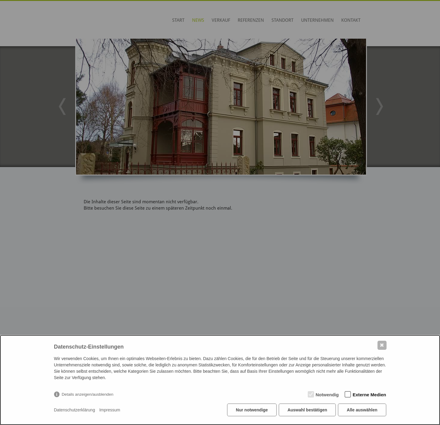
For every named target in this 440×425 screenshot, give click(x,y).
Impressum (109, 409)
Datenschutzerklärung (74, 409)
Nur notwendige (252, 409)
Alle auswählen (362, 409)
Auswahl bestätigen (307, 409)
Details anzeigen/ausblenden (87, 394)
